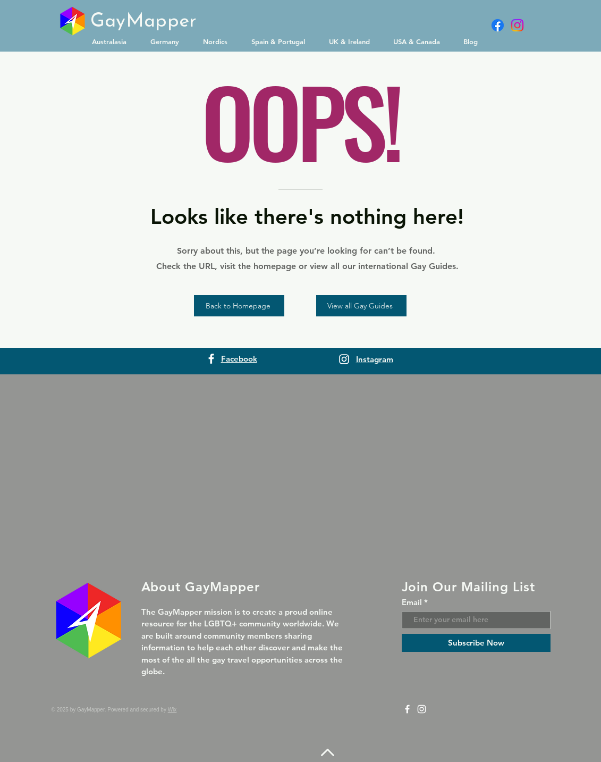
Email (412, 602)
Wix (172, 710)
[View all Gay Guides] (361, 305)
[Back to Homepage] (239, 305)
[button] (113, 41)
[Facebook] (497, 25)
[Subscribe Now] (476, 643)
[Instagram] (517, 25)
